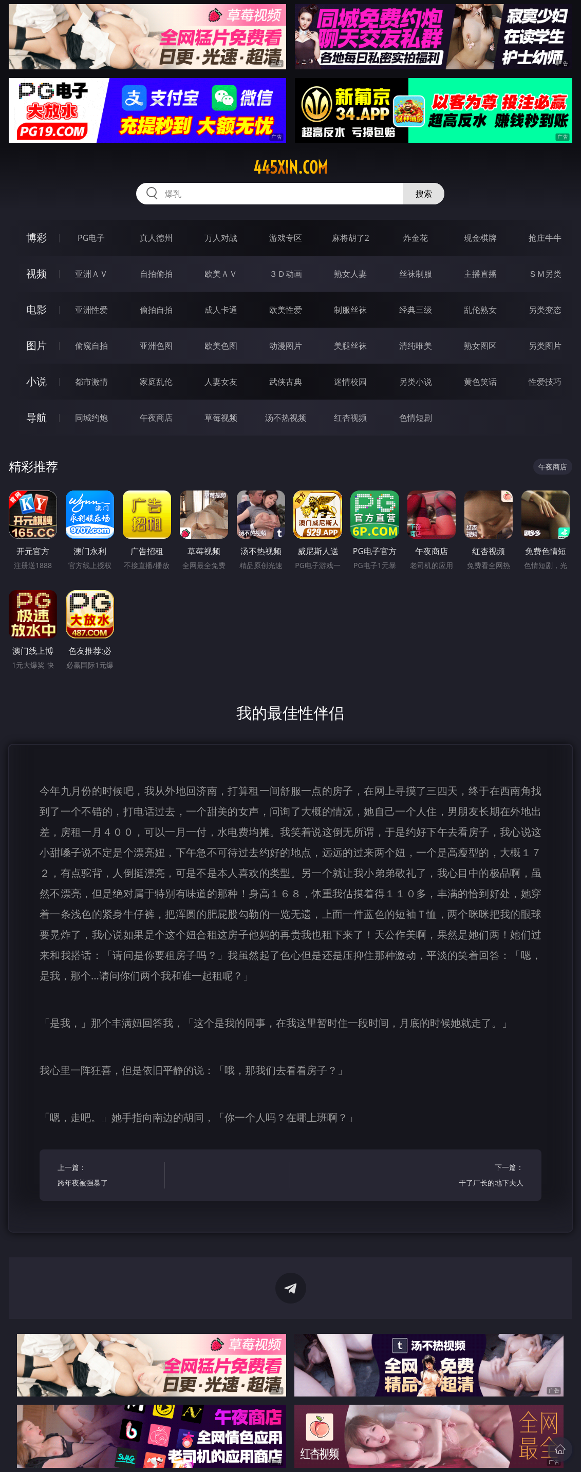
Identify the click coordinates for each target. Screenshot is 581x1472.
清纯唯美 (415, 345)
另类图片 (545, 345)
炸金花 (415, 237)
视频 (36, 273)
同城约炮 (91, 417)
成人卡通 (220, 309)
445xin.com (290, 167)
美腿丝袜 (350, 345)
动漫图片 (285, 345)
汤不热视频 (285, 417)
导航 (36, 417)
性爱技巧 (545, 381)
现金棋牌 (480, 237)
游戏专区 (285, 237)
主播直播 (480, 273)
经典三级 (415, 309)
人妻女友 (220, 381)
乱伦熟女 (480, 309)
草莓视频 (220, 417)
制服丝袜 (350, 309)
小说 (36, 381)
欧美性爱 (285, 309)
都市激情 (91, 381)
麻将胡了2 (350, 237)
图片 (36, 345)
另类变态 (545, 309)
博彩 (36, 237)
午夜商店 (156, 417)
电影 (36, 309)
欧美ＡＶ (220, 273)
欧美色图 (220, 345)
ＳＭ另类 (545, 273)
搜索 (424, 193)
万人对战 (220, 237)
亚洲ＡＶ (91, 273)
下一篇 (472, 1176)
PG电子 (91, 237)
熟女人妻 (350, 273)
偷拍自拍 (156, 309)
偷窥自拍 (91, 345)
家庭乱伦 (156, 381)
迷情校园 (350, 381)
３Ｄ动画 (285, 273)
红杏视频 (350, 417)
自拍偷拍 (156, 273)
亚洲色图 (156, 345)
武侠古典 (285, 381)
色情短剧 (415, 417)
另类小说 (415, 381)
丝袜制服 (415, 273)
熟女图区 (480, 345)
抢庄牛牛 (545, 237)
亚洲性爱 (91, 309)
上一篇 (108, 1176)
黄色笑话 (480, 381)
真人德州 (156, 237)
